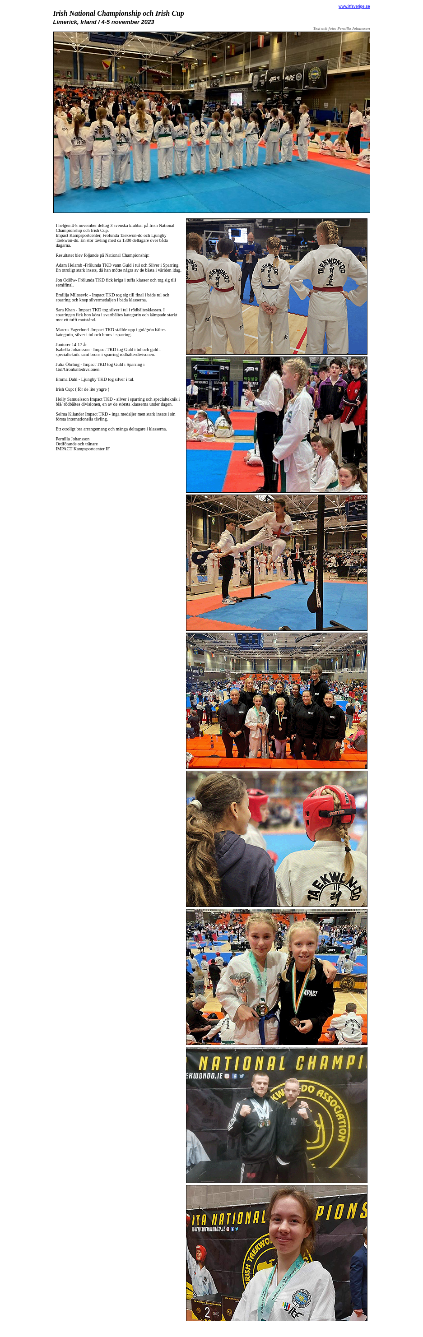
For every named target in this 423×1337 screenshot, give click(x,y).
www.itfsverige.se (354, 6)
